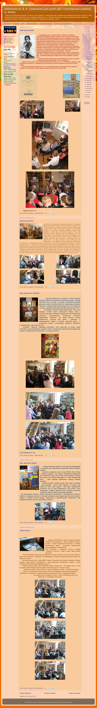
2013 (86, 96)
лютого (88, 90)
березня (89, 88)
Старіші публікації (74, 693)
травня (88, 84)
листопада (89, 54)
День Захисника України (28, 463)
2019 (86, 43)
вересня (89, 76)
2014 (86, 94)
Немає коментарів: (39, 213)
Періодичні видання (32, 23)
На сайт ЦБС (7, 23)
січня (88, 92)
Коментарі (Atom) (32, 696)
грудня (88, 52)
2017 (86, 47)
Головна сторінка (49, 693)
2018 (86, 45)
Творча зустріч (25, 530)
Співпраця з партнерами (87, 103)
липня (88, 80)
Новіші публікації (25, 693)
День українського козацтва (29, 293)
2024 (86, 33)
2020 (86, 41)
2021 (86, 39)
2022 (86, 37)
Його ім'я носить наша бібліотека (62, 23)
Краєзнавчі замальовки (46, 23)
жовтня (88, 56)
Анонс (22, 23)
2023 (86, 35)
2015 (86, 51)
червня (88, 82)
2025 (86, 31)
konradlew (58, 702)
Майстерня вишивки (27, 30)
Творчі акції (16, 23)
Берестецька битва (26, 221)
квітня (88, 86)
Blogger (70, 702)
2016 (86, 49)
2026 (86, 29)
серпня (88, 78)
